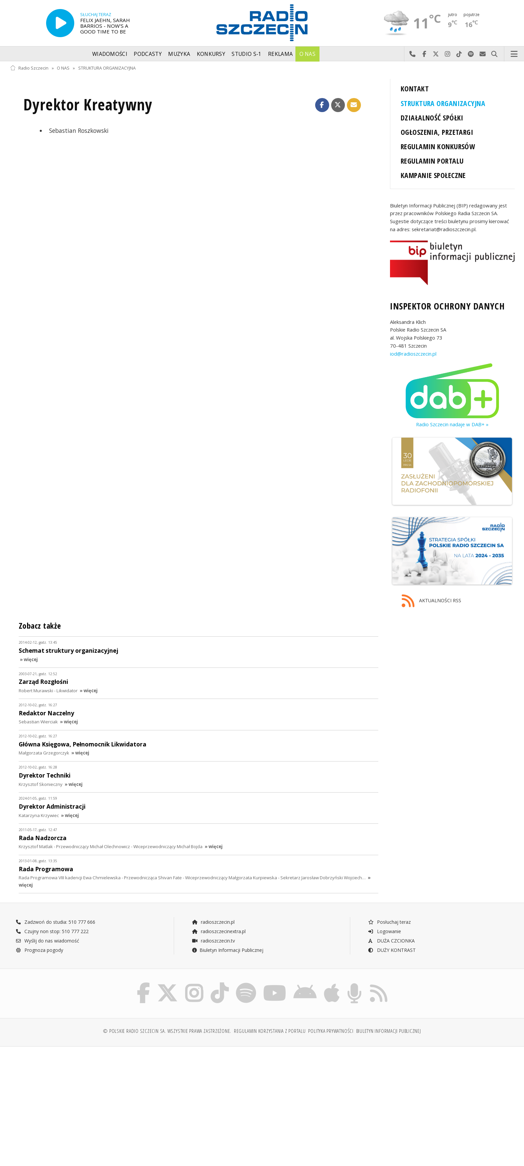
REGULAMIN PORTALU (432, 161)
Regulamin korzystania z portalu (270, 1031)
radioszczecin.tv (213, 940)
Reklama (280, 54)
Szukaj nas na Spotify (471, 54)
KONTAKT (415, 88)
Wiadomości (109, 54)
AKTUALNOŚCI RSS (431, 601)
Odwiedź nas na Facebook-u (424, 54)
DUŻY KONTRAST (392, 950)
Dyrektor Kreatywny (87, 104)
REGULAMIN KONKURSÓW (438, 146)
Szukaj (494, 54)
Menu (514, 54)
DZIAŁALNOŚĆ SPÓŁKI (432, 117)
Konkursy (211, 54)
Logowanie (384, 931)
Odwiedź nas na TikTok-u (459, 54)
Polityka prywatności (330, 1031)
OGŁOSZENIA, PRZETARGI (437, 132)
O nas (307, 54)
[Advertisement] (71, 1103)
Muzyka (179, 54)
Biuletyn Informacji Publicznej (227, 950)
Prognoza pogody (39, 950)
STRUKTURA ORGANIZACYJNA (107, 68)
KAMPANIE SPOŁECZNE (433, 175)
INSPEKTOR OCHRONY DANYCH (447, 306)
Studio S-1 (246, 54)
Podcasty (147, 54)
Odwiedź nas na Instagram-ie (447, 54)
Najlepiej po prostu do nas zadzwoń (412, 54)
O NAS (63, 68)
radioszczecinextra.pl (218, 931)
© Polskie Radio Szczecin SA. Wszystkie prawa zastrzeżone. (167, 1031)
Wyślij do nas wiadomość (483, 54)
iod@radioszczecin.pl (413, 353)
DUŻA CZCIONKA (391, 940)
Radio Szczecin (29, 68)
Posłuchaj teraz (389, 922)
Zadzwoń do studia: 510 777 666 (55, 922)
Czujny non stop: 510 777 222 (52, 931)
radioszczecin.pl (213, 922)
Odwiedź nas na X (436, 54)
